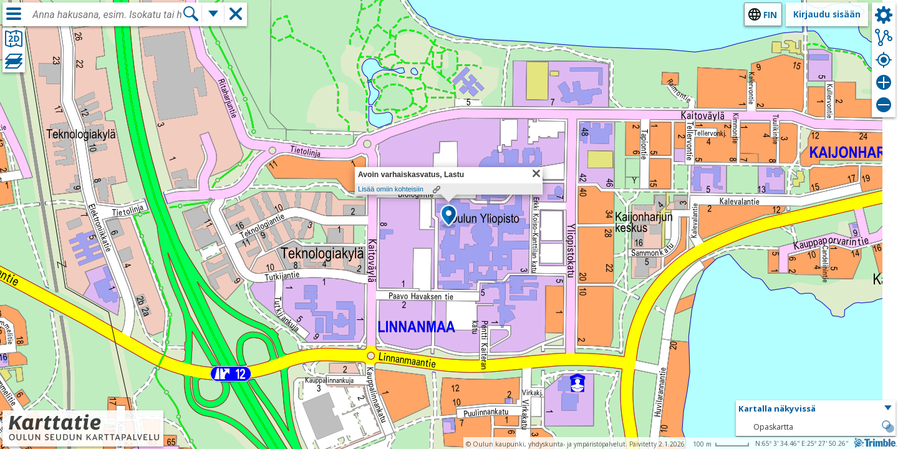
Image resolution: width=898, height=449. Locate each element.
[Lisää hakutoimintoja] (213, 14)
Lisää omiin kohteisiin (390, 189)
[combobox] (107, 14)
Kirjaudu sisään (827, 14)
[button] (448, 216)
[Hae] (191, 14)
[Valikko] (14, 14)
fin (770, 15)
